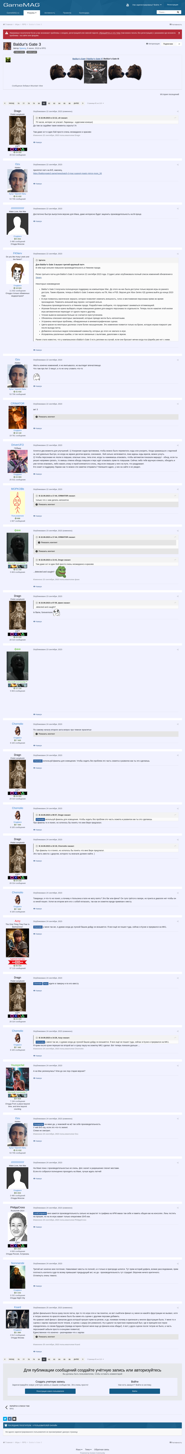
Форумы (31, 13)
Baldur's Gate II (94, 59)
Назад (11, 103)
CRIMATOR (62, 493)
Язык (79, 1446)
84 (59, 103)
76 (18, 103)
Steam (37, 277)
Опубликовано (46, 111)
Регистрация (172, 5)
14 (179, 44)
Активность (49, 13)
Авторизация (154, 44)
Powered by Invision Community (92, 1450)
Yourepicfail (37, 1121)
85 (64, 103)
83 (54, 103)
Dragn (59, 557)
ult (58, 118)
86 (69, 103)
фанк (59, 600)
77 (23, 103)
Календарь (84, 13)
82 (49, 103)
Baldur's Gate (78, 59)
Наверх (36, 142)
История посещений (169, 94)
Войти (134, 1388)
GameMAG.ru (13, 13)
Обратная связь (101, 1446)
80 (39, 103)
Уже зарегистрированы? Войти (146, 5)
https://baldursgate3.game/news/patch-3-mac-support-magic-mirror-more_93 (66, 173)
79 (34, 103)
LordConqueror (39, 1210)
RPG (43, 48)
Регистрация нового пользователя (50, 1388)
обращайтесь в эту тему (109, 33)
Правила (67, 13)
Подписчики (168, 44)
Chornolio (36, 758)
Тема (88, 1446)
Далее (76, 103)
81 (44, 103)
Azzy (44, 980)
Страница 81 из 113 (95, 103)
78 (28, 103)
